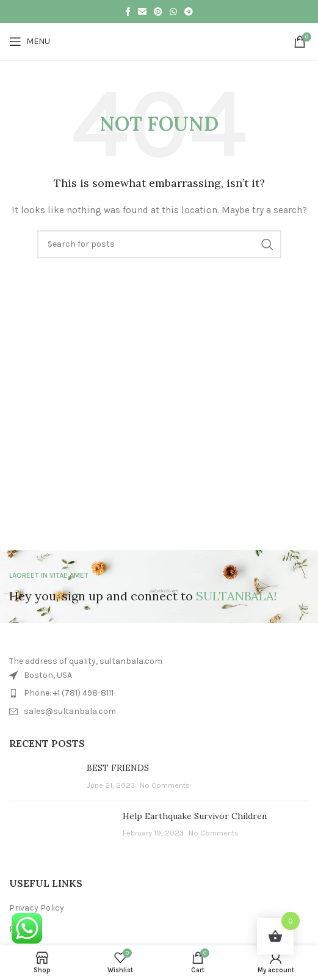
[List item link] (159, 693)
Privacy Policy (36, 908)
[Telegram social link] (189, 12)
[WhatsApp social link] (173, 12)
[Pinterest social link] (158, 12)
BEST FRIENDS (118, 767)
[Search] (159, 244)
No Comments (165, 785)
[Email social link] (142, 12)
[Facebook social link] (127, 12)
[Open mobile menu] (29, 41)
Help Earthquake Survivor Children (195, 815)
